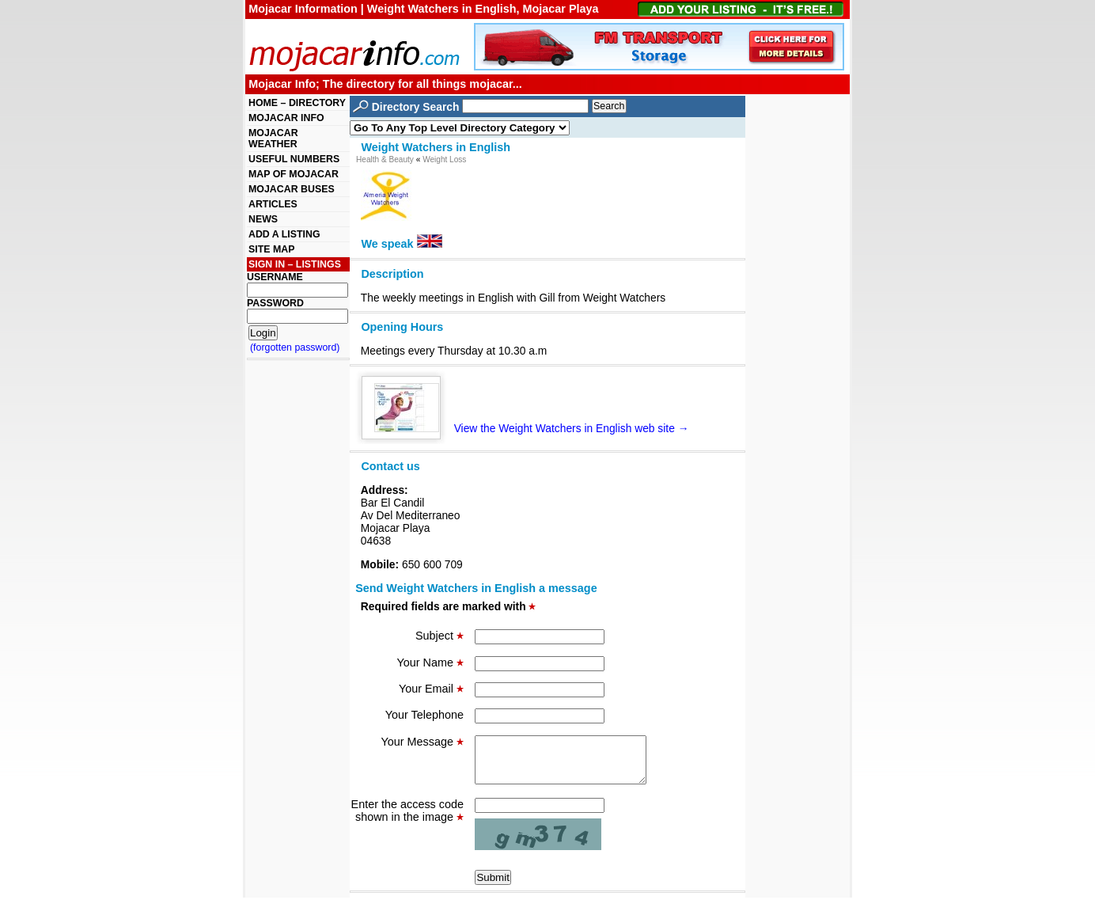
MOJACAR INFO (286, 117)
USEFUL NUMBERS (293, 159)
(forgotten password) (295, 347)
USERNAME (275, 277)
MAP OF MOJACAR (293, 174)
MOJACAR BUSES (291, 189)
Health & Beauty (385, 159)
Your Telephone (424, 714)
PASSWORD (275, 303)
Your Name (430, 662)
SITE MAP (271, 249)
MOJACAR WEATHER (273, 138)
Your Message (422, 741)
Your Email (431, 688)
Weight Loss (444, 159)
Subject (439, 635)
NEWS (263, 219)
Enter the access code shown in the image (407, 820)
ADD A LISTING (284, 234)
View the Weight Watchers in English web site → (531, 428)
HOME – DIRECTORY (297, 102)
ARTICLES (272, 204)
